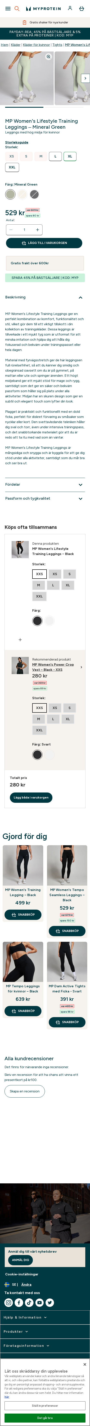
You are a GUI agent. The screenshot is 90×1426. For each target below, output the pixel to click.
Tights (57, 45)
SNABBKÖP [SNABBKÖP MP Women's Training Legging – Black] (23, 914)
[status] (24, 230)
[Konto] (70, 9)
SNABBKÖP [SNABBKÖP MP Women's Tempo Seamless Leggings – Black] (67, 931)
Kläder (15, 45)
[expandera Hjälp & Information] (25, 1317)
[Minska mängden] (11, 230)
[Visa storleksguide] (17, 142)
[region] (45, 1392)
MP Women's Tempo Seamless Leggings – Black (67, 895)
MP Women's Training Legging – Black (23, 892)
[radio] (11, 156)
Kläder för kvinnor (36, 45)
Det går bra (44, 1418)
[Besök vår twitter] (50, 1302)
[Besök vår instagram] (8, 1302)
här (7, 1397)
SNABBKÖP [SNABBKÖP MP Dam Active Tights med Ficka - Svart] (67, 1022)
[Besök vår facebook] (19, 1302)
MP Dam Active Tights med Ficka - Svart (67, 988)
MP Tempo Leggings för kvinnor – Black (23, 988)
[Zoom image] (48, 56)
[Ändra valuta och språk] (45, 1284)
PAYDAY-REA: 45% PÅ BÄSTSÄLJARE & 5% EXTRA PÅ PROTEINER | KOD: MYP (45, 33)
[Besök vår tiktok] (29, 1302)
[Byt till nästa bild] (85, 78)
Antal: (10, 220)
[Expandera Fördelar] (45, 485)
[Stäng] (85, 1364)
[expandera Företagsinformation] (27, 1345)
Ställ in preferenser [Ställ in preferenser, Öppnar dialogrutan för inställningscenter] (45, 1405)
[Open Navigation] (8, 8)
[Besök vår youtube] (39, 1302)
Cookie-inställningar (21, 1274)
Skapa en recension (25, 1091)
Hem (4, 45)
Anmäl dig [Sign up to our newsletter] (20, 1260)
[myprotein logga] (43, 8)
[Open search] (17, 9)
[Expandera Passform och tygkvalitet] (45, 499)
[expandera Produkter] (16, 1331)
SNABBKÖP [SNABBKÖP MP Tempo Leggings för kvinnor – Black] (23, 1011)
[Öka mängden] (37, 230)
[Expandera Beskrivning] (45, 297)
